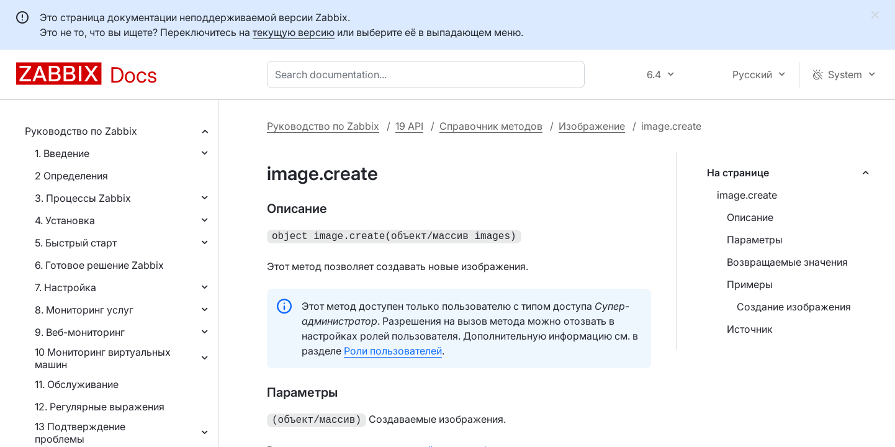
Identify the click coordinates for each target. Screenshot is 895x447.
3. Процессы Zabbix (83, 198)
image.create (747, 195)
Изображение (592, 126)
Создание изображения (794, 306)
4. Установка (65, 220)
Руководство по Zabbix (81, 131)
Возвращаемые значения (787, 262)
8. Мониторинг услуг (84, 310)
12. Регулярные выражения (99, 406)
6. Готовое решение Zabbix (99, 265)
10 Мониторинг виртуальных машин (103, 358)
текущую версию (294, 32)
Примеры (750, 284)
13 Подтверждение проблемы (80, 432)
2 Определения (71, 175)
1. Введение (62, 153)
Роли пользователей (393, 349)
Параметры (755, 239)
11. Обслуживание (77, 384)
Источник (750, 329)
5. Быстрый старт (76, 243)
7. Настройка (65, 287)
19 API (409, 126)
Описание (750, 217)
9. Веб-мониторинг (80, 332)
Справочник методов (490, 126)
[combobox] (428, 74)
